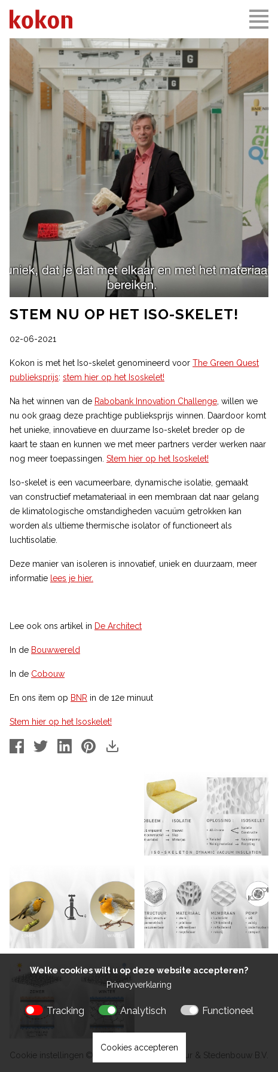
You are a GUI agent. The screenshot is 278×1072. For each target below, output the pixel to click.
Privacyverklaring (139, 984)
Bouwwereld (55, 650)
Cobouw (48, 674)
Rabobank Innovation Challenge (155, 401)
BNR (79, 698)
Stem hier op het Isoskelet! (157, 458)
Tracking (65, 1010)
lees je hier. (71, 578)
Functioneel (227, 1010)
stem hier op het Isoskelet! (113, 377)
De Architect (118, 626)
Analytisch (143, 1010)
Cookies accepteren (139, 1047)
